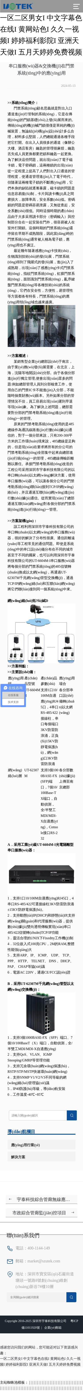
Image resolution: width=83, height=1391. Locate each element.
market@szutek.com (43, 1261)
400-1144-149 (38, 1248)
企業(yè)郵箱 (53, 1327)
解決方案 (18, 1157)
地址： (21, 1274)
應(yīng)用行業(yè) (25, 1145)
